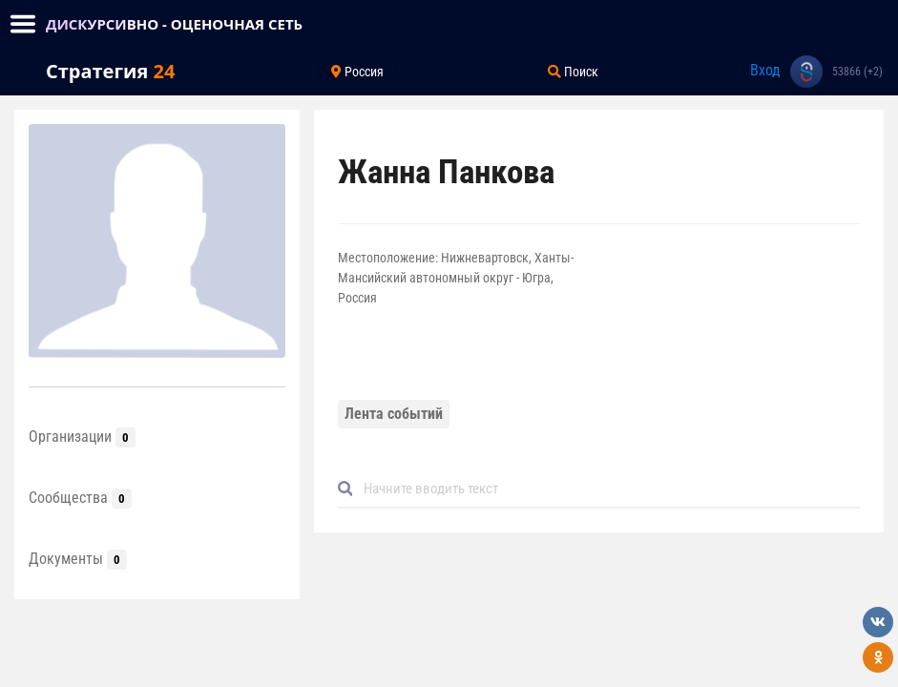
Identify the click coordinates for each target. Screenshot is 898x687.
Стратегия (110, 71)
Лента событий (394, 414)
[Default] (606, 489)
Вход (765, 70)
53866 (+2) (857, 71)
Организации (82, 436)
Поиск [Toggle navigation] (573, 71)
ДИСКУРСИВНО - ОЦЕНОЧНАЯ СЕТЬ (174, 23)
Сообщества (80, 498)
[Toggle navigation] (23, 24)
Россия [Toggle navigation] (357, 71)
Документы (78, 559)
